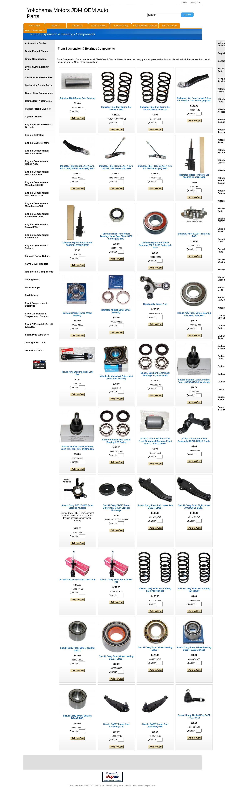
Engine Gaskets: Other (37, 143)
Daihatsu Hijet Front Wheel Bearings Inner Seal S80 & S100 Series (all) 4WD (116, 236)
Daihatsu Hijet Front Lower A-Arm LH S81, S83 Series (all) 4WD (116, 167)
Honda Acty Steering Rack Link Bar (77, 373)
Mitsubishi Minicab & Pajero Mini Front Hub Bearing (116, 377)
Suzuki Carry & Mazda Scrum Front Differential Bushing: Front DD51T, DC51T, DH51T (155, 441)
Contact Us (77, 25)
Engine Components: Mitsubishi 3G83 (37, 183)
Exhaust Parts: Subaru (37, 256)
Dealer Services (99, 25)
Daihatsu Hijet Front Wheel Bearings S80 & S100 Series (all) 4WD (155, 245)
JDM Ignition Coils (35, 342)
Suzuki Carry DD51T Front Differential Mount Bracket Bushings (116, 508)
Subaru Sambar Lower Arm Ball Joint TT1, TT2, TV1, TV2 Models (77, 447)
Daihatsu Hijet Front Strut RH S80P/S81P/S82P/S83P (77, 243)
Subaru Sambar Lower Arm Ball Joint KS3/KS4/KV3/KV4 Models (194, 381)
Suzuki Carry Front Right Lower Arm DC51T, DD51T (194, 506)
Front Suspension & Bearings (36, 304)
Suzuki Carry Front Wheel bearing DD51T (155, 648)
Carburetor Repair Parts (38, 85)
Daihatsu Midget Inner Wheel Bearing (77, 314)
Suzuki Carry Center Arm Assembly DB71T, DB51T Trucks (194, 439)
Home (184, 3)
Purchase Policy (120, 25)
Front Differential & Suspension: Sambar (36, 315)
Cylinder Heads (33, 116)
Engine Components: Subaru (37, 246)
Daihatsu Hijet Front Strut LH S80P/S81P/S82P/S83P (194, 176)
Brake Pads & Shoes (36, 51)
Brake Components (36, 59)
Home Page (34, 25)
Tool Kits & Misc (34, 350)
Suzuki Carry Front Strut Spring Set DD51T (194, 589)
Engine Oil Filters (34, 135)
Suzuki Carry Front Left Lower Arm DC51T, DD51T (155, 506)
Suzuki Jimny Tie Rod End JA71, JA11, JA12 (194, 716)
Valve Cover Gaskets (36, 264)
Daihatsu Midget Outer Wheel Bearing (116, 311)
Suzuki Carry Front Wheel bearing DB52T (77, 649)
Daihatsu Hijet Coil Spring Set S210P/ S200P (116, 108)
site (112, 776)
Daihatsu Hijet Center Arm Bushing (77, 98)
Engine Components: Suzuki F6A (37, 225)
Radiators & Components (39, 271)
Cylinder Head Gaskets (38, 108)
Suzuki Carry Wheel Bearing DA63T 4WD (77, 717)
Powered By (112, 773)
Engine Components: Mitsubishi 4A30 (37, 204)
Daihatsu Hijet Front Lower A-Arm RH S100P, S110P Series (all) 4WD (77, 167)
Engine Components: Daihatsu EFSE (37, 152)
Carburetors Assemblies (38, 77)
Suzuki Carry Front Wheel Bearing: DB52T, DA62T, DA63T (194, 648)
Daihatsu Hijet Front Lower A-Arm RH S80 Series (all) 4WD (155, 167)
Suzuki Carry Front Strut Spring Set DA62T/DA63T (155, 589)
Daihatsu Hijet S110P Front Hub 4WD (194, 235)
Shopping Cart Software (112, 780)
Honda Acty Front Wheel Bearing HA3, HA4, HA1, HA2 (194, 314)
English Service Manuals (145, 25)
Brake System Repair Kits (37, 68)
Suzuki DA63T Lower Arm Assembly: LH (116, 725)
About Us (55, 25)
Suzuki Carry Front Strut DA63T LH (77, 579)
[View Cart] (195, 3)
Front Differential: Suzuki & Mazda (39, 325)
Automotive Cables (35, 43)
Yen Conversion (169, 25)
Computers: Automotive (38, 101)
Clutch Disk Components (39, 93)
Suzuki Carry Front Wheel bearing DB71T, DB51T (116, 657)
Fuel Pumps (31, 295)
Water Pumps (32, 287)
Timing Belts (32, 279)
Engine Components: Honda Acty (37, 162)
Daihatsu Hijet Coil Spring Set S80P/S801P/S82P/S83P (155, 108)
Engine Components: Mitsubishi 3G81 (37, 194)
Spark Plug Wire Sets (37, 334)
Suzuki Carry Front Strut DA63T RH (116, 580)
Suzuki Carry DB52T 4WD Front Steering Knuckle (77, 506)
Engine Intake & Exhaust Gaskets (38, 125)
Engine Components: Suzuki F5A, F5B (37, 215)
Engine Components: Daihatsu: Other (37, 173)
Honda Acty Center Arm (155, 304)
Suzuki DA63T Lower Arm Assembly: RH (155, 725)
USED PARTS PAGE (35, 30)
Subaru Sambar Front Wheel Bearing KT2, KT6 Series (155, 374)
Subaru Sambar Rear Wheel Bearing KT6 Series (116, 440)
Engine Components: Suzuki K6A (37, 236)
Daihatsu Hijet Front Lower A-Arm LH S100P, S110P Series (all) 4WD (194, 99)
